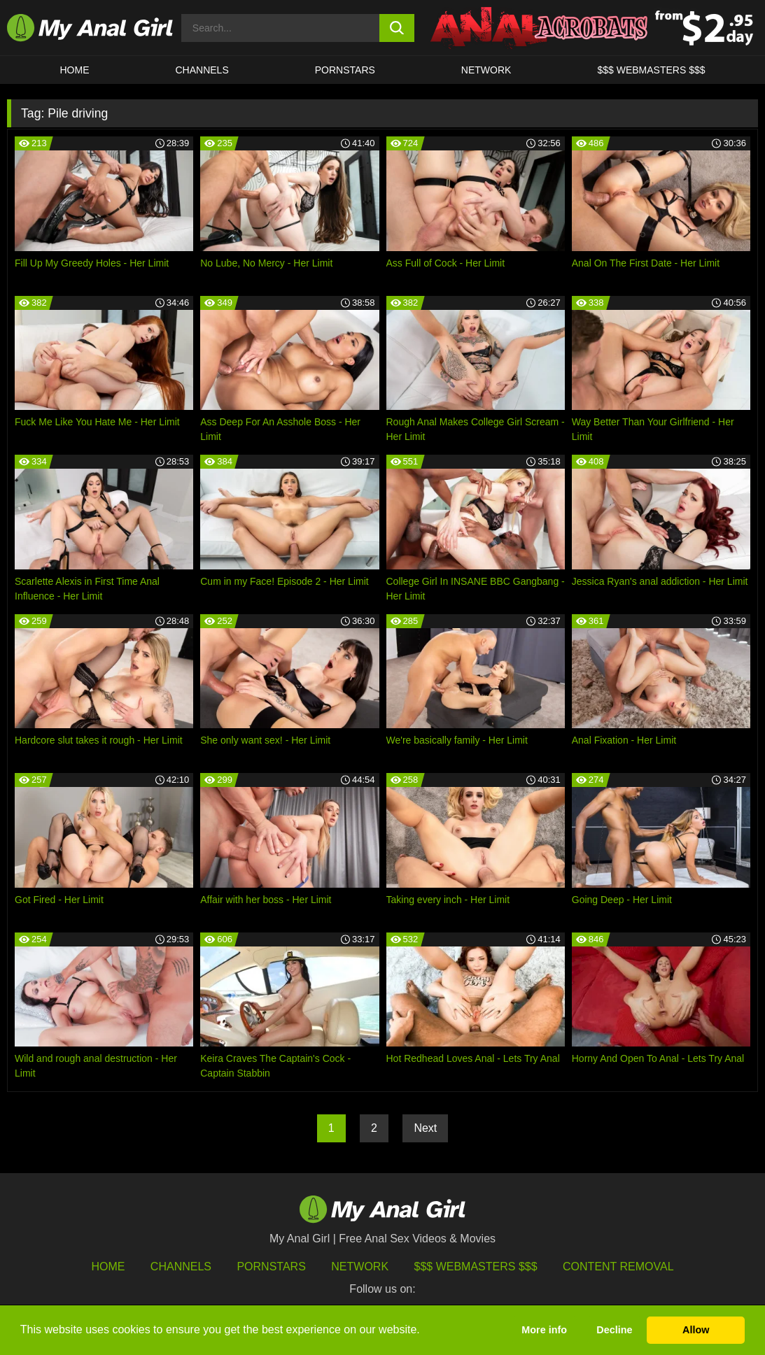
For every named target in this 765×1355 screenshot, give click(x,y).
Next (425, 1128)
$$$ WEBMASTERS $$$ (651, 70)
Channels (180, 1266)
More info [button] (544, 1329)
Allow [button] (695, 1329)
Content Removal (618, 1266)
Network (486, 70)
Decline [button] (614, 1329)
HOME (75, 70)
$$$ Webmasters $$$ (476, 1266)
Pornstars (345, 70)
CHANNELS (202, 70)
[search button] (396, 28)
